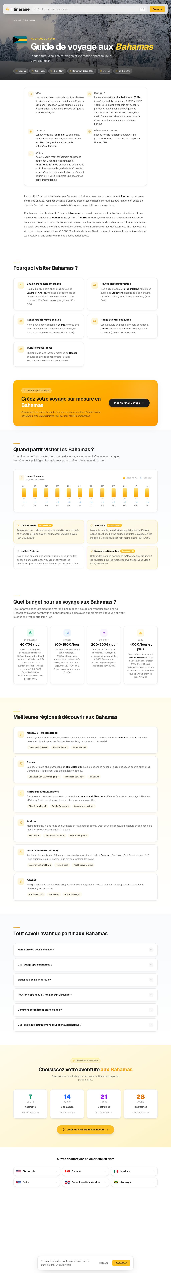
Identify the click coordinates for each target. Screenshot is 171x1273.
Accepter (121, 1262)
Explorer (157, 9)
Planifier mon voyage (129, 402)
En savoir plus (63, 1264)
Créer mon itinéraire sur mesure (85, 1129)
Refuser (103, 1262)
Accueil (17, 20)
